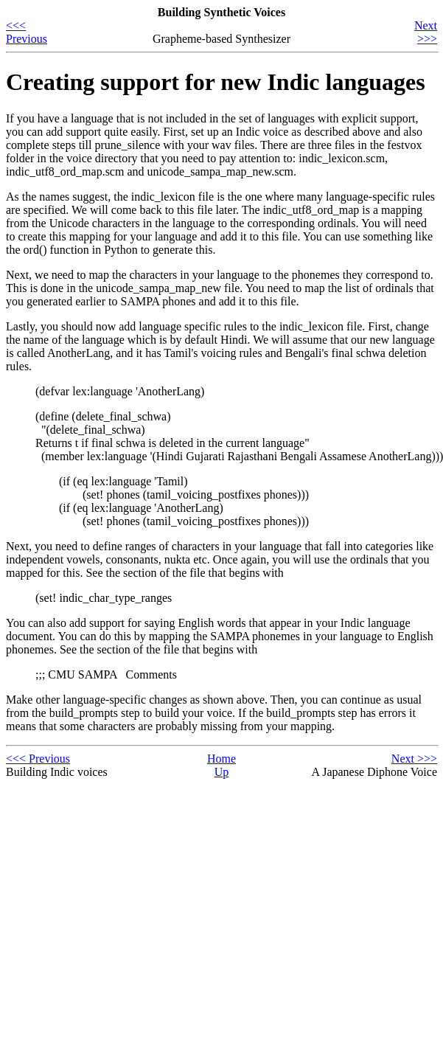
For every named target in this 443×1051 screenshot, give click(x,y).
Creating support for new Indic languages (215, 82)
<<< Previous (26, 32)
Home (221, 758)
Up (221, 772)
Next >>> (425, 32)
